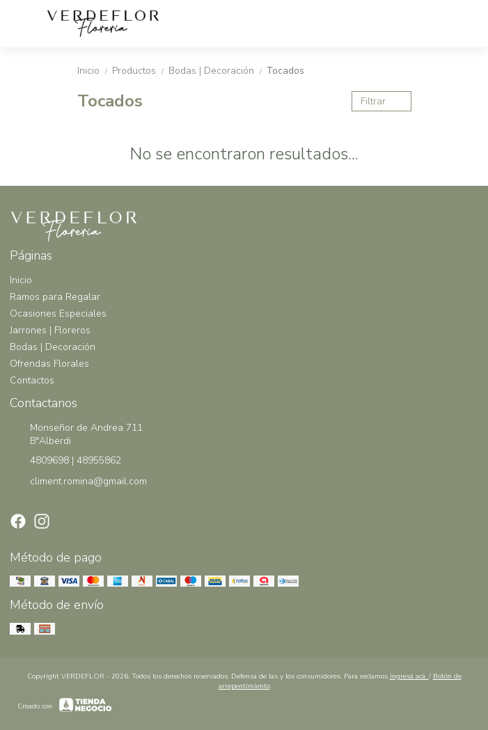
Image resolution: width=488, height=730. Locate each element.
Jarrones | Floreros (50, 330)
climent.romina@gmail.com (78, 481)
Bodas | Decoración (217, 70)
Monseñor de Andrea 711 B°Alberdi (76, 434)
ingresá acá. (409, 676)
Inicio (94, 70)
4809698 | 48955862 (65, 460)
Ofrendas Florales (49, 363)
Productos (140, 70)
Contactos (32, 380)
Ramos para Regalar (55, 296)
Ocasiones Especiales (58, 313)
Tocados (285, 70)
